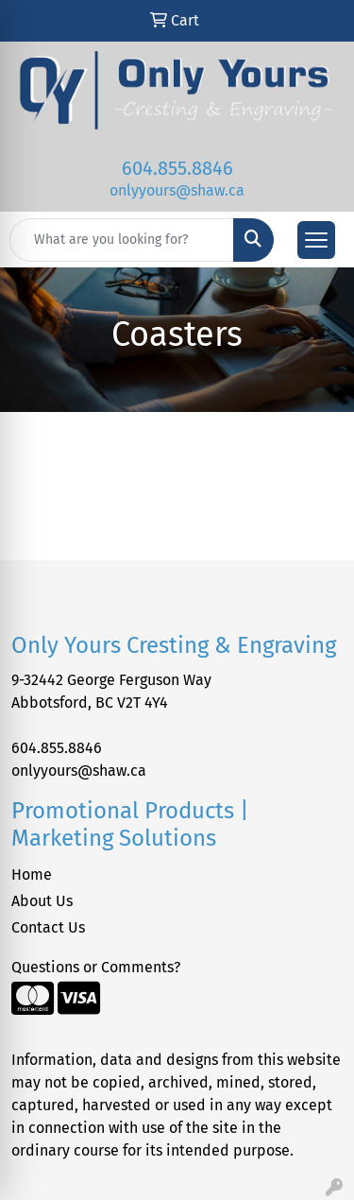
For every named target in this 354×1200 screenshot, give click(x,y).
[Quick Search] (121, 240)
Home (31, 874)
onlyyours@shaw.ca (177, 190)
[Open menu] (316, 240)
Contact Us (48, 927)
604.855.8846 (177, 168)
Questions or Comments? (95, 967)
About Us (42, 901)
